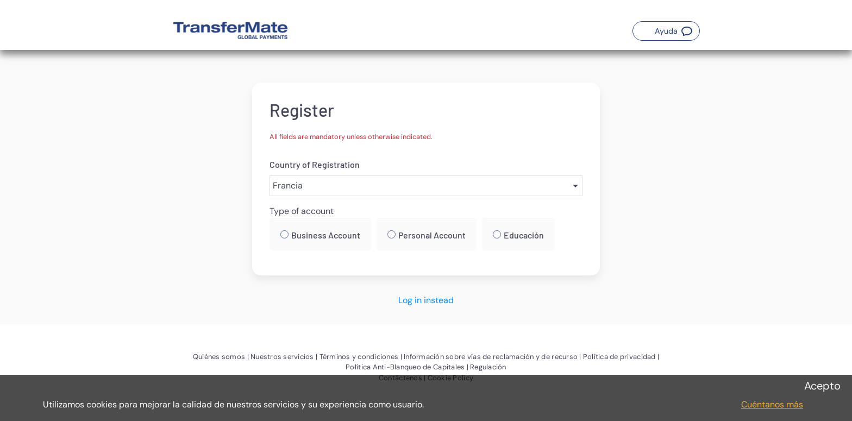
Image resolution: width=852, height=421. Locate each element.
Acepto (822, 386)
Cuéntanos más (772, 404)
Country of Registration (315, 164)
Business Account (325, 235)
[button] (666, 31)
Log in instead (426, 300)
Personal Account (432, 235)
